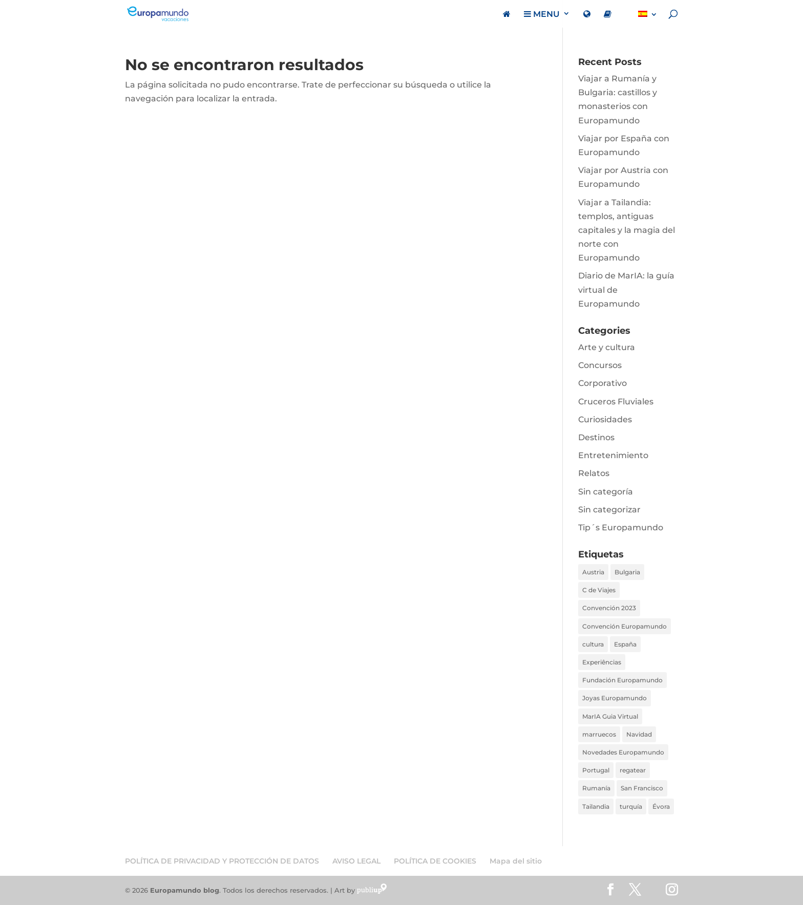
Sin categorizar (609, 509)
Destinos (596, 437)
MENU (542, 14)
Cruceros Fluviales (615, 401)
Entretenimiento (613, 455)
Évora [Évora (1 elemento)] (661, 806)
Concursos (600, 365)
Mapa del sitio (516, 861)
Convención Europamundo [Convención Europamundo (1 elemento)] (624, 626)
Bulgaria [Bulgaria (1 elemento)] (627, 572)
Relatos (593, 473)
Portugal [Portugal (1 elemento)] (595, 770)
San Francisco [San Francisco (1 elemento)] (642, 788)
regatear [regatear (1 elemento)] (633, 770)
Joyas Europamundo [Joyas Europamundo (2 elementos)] (614, 698)
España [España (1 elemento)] (625, 644)
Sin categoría (605, 492)
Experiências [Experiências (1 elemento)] (601, 662)
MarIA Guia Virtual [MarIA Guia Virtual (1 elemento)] (610, 716)
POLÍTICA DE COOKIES (435, 861)
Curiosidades (605, 419)
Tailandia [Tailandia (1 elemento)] (595, 806)
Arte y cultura (606, 347)
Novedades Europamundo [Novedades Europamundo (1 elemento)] (623, 752)
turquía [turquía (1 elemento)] (631, 806)
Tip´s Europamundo (620, 527)
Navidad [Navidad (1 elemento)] (639, 734)
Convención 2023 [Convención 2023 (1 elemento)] (609, 608)
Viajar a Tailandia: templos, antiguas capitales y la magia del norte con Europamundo (626, 230)
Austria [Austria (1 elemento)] (593, 572)
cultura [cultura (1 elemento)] (593, 644)
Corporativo (602, 383)
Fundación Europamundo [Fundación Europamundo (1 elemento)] (622, 680)
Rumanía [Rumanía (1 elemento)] (596, 788)
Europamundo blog (184, 890)
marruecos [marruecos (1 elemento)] (599, 734)
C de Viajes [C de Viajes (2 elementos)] (599, 590)
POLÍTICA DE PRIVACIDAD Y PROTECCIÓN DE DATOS (222, 861)
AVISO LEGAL (356, 861)
